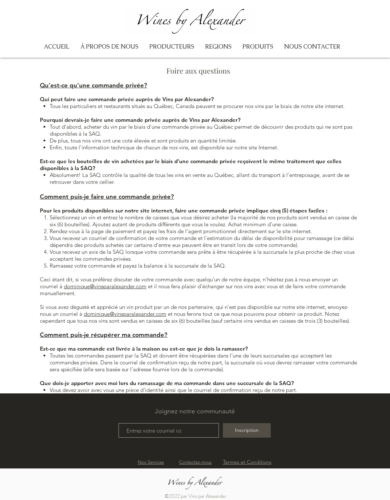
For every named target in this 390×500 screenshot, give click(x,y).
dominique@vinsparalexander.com (105, 286)
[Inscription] (247, 430)
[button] (218, 47)
